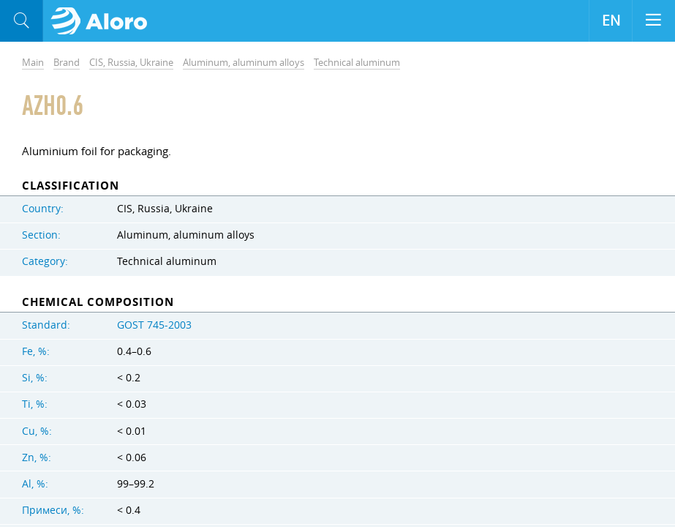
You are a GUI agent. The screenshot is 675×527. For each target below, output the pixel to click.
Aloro (103, 21)
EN (611, 20)
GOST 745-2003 (154, 325)
